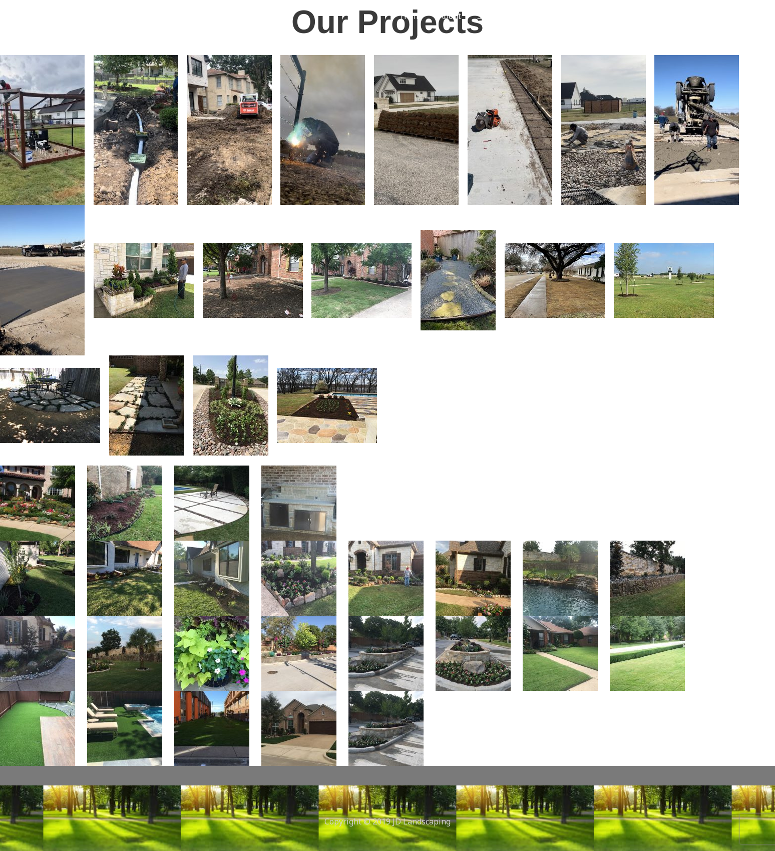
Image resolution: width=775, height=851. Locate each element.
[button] (646, 16)
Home (412, 16)
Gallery (537, 16)
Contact (581, 16)
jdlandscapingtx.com (142, 16)
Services (492, 16)
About (450, 16)
